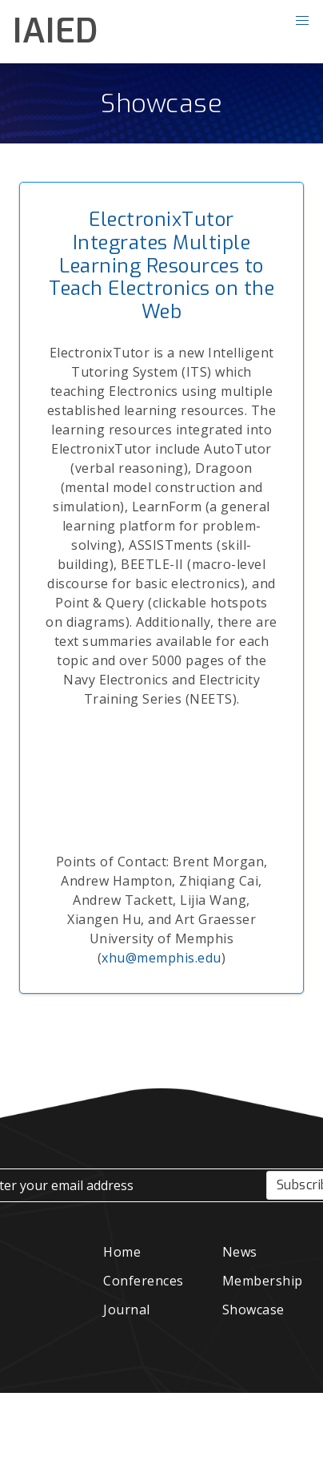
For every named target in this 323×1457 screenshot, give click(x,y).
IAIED (55, 31)
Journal (126, 1309)
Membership (262, 1281)
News (239, 1252)
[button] (302, 21)
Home (122, 1252)
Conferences (143, 1281)
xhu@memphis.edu (161, 958)
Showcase (161, 103)
